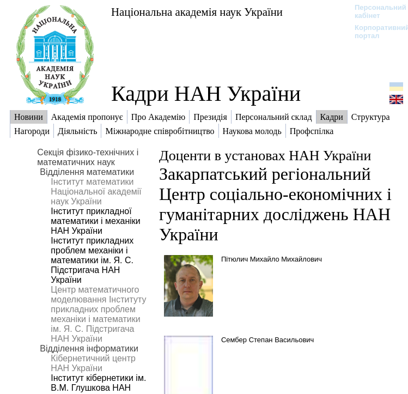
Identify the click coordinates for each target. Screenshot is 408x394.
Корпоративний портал (375, 31)
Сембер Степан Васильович (267, 340)
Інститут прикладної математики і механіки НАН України (95, 221)
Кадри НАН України (206, 93)
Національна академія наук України (197, 11)
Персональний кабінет (375, 11)
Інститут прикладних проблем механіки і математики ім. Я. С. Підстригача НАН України (92, 260)
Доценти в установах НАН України (265, 155)
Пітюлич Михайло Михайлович (271, 259)
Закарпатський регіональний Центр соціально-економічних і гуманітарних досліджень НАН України (275, 204)
